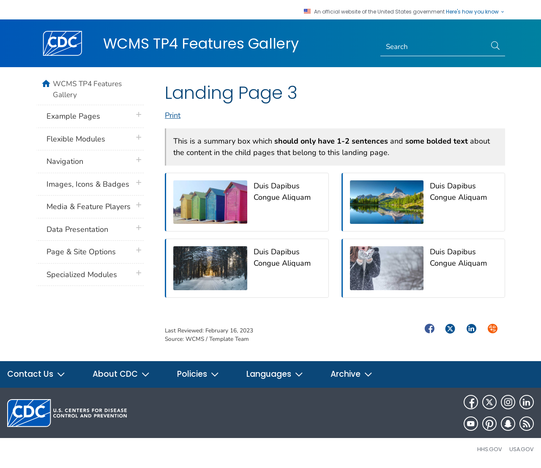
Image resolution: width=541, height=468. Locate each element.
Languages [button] (274, 374)
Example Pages (73, 116)
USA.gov (521, 449)
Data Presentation (77, 229)
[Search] (433, 47)
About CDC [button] (121, 374)
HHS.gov (489, 449)
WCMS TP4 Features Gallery (201, 43)
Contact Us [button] (36, 374)
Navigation (64, 161)
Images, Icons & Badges (87, 184)
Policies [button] (198, 374)
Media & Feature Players (88, 206)
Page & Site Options (81, 252)
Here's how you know (475, 12)
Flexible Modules (75, 139)
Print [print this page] (172, 115)
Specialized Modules (81, 274)
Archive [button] (352, 374)
